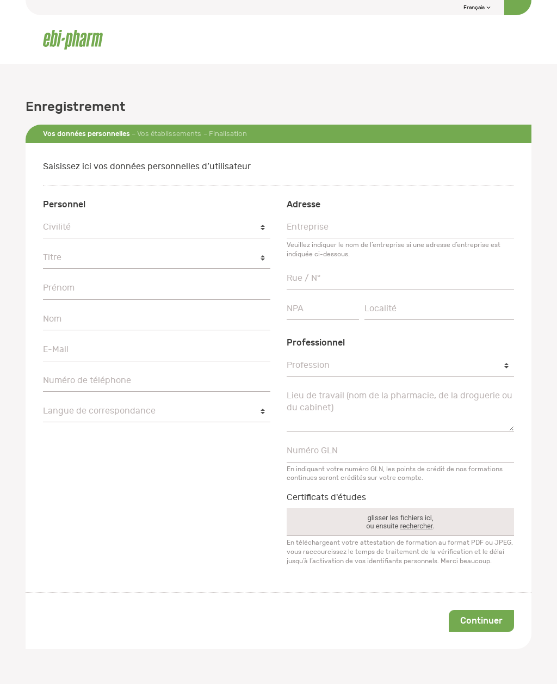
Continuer (481, 620)
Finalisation (228, 134)
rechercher (416, 526)
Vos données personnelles (86, 134)
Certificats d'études (326, 497)
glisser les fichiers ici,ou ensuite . (400, 522)
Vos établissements (169, 134)
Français (477, 7)
